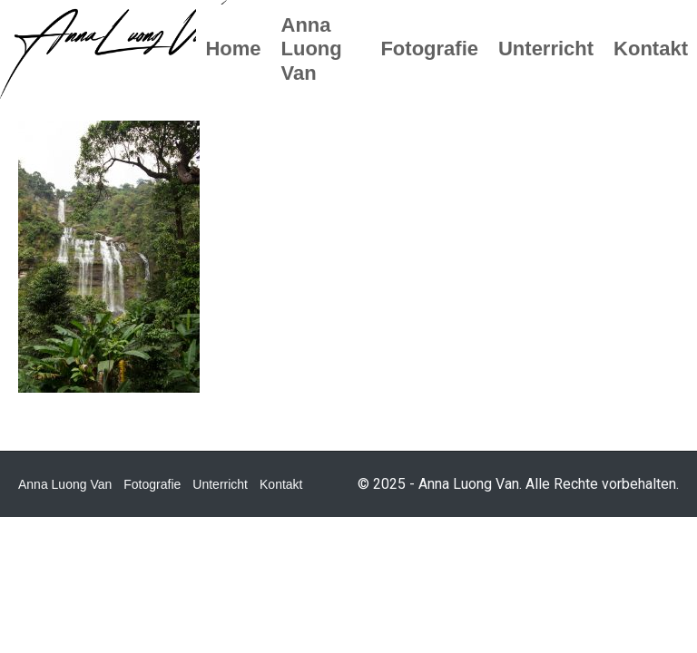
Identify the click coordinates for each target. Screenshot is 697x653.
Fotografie (152, 484)
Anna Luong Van (65, 484)
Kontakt (281, 484)
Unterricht (220, 484)
